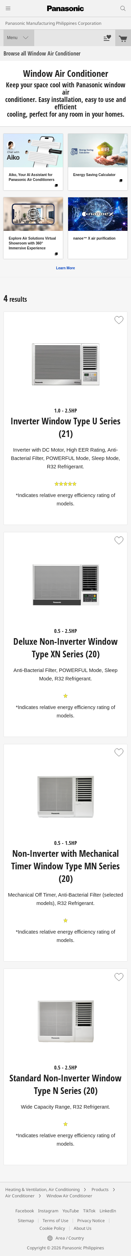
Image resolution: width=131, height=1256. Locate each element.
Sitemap (26, 1221)
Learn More (65, 268)
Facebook (24, 1211)
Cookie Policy (52, 1228)
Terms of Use (55, 1221)
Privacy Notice (91, 1221)
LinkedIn (108, 1211)
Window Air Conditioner (69, 1196)
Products (100, 1189)
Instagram (48, 1211)
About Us (83, 1228)
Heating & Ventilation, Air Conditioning (42, 1189)
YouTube (71, 1211)
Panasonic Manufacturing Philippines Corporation (53, 23)
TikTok (89, 1211)
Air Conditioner (20, 1196)
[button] (118, 320)
